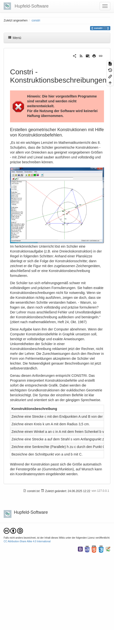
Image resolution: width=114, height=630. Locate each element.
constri (35, 20)
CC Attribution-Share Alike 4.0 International (27, 541)
